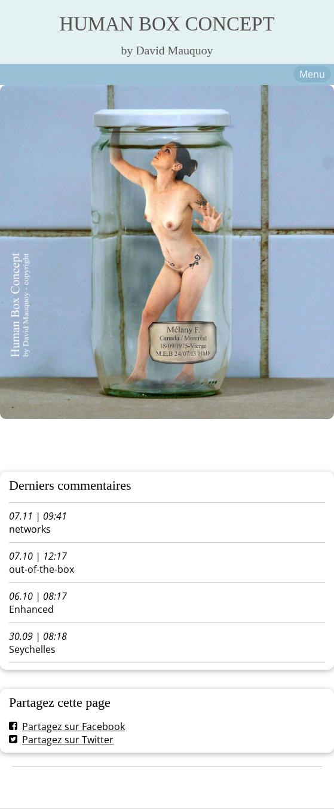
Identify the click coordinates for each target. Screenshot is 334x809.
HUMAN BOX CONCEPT (167, 24)
